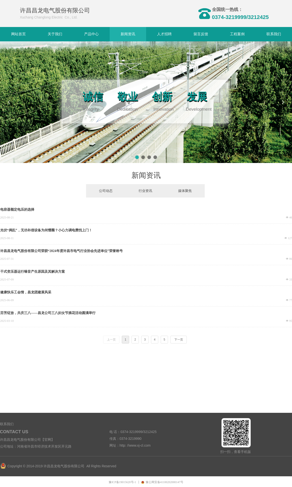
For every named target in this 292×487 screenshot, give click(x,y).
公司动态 (106, 191)
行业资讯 (145, 191)
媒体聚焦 (185, 191)
